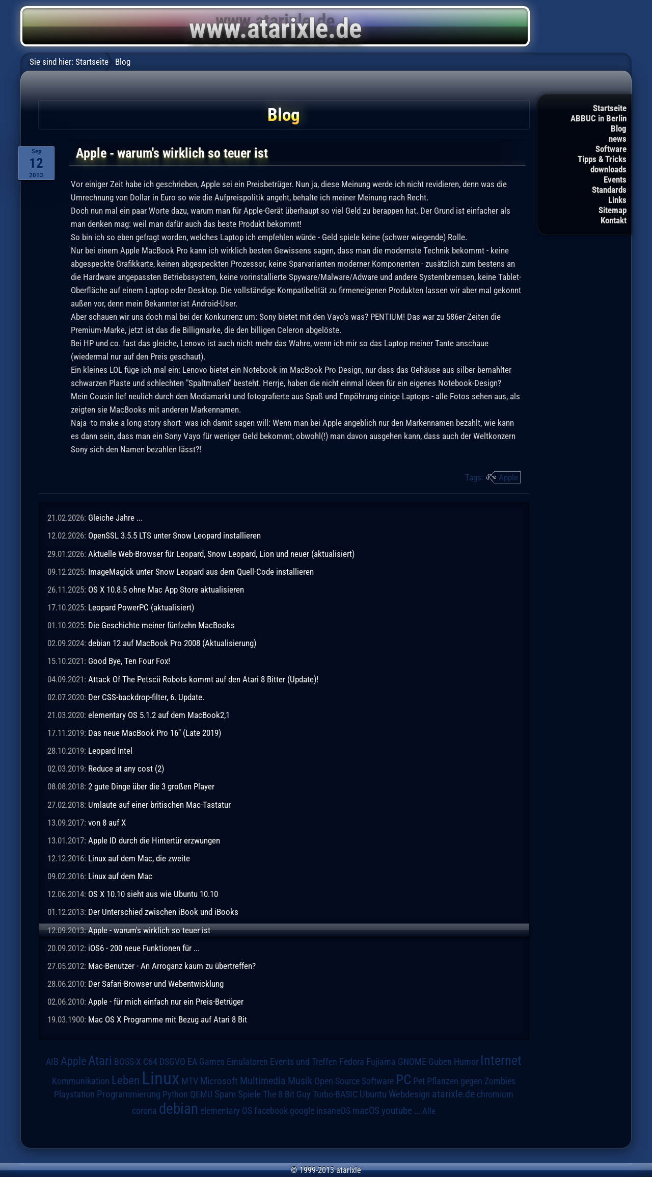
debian (178, 1108)
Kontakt (614, 220)
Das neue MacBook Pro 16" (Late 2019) (154, 733)
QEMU (201, 1094)
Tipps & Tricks (602, 159)
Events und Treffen (303, 1062)
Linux (160, 1078)
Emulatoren (247, 1061)
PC (403, 1079)
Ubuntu (373, 1094)
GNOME (412, 1061)
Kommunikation (81, 1081)
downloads (608, 169)
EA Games (206, 1062)
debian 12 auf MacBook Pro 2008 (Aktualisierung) (172, 643)
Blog (619, 128)
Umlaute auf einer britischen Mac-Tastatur (159, 805)
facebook (271, 1111)
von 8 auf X (107, 822)
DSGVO (172, 1062)
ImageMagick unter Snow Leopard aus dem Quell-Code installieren (201, 572)
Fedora (351, 1061)
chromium (495, 1094)
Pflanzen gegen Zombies (471, 1081)
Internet (501, 1060)
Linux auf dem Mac (120, 876)
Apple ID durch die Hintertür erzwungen (154, 840)
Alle (429, 1111)
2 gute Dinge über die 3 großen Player (151, 786)
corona (144, 1111)
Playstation (74, 1094)
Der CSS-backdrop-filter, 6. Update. (146, 697)
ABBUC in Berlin (598, 118)
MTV (189, 1081)
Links (617, 200)
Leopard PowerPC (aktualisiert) (141, 607)
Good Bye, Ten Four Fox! (129, 661)
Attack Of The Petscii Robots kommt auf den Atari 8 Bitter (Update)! (203, 679)
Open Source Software (354, 1081)
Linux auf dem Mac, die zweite (139, 858)
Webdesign (409, 1094)
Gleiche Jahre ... (115, 518)
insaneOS (333, 1111)
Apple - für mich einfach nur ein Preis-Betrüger (165, 1001)
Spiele (249, 1094)
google (302, 1111)
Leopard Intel (110, 751)
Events (615, 179)
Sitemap (613, 210)
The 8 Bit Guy (287, 1094)
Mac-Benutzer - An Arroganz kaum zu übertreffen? (172, 966)
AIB (52, 1062)
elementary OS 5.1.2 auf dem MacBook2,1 (159, 715)
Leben (126, 1080)
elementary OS (226, 1110)
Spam (225, 1094)
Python (175, 1094)
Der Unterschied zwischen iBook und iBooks (163, 912)
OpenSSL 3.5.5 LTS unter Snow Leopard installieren (174, 535)
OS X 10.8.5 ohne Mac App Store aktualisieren (166, 589)
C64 (150, 1062)
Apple (508, 477)
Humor (466, 1062)
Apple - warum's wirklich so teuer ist (149, 930)
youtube (397, 1110)
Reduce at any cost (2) (126, 768)
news (618, 139)
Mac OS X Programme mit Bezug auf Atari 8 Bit (167, 1019)
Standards (609, 190)
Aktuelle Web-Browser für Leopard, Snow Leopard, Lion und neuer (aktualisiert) (221, 554)
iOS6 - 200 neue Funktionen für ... (144, 948)
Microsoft (219, 1081)
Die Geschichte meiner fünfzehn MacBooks (161, 625)
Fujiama (381, 1061)
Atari (100, 1060)
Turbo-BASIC (335, 1094)
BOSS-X (127, 1062)
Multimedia (263, 1080)
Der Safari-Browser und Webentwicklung (156, 984)
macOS (365, 1110)
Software (611, 149)
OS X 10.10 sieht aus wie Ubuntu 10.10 (153, 894)
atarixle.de (453, 1094)
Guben (440, 1062)
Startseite (610, 108)
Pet (419, 1081)
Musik (300, 1081)
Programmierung (128, 1094)
